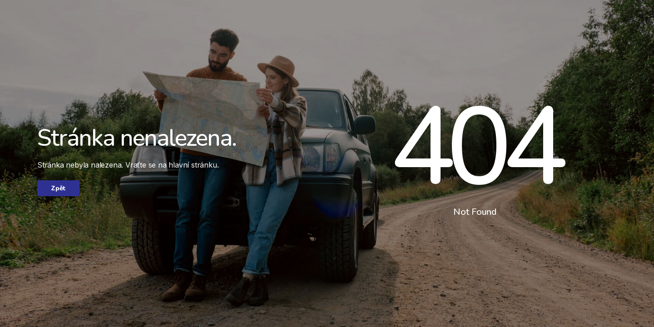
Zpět (58, 188)
